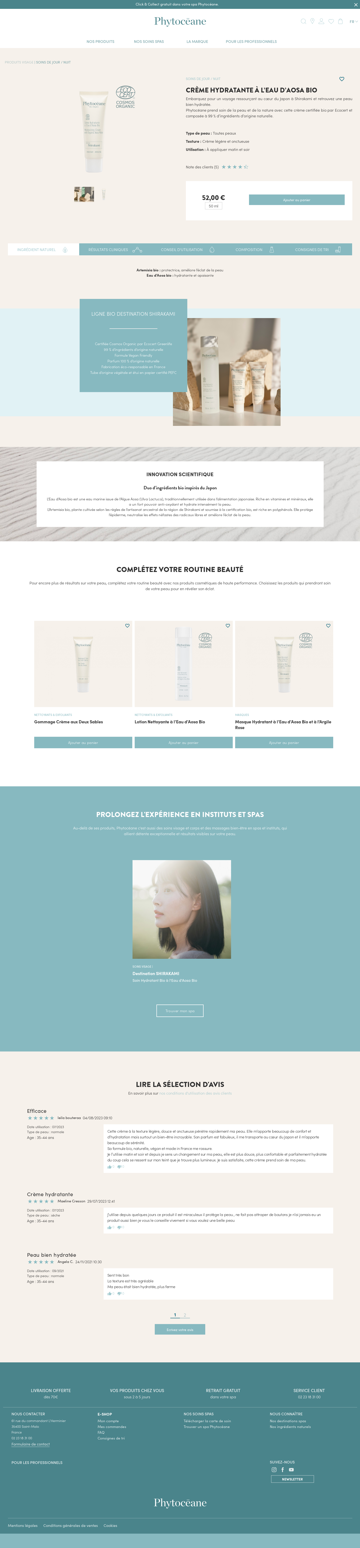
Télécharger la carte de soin (207, 1420)
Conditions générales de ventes (70, 1525)
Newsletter (292, 1479)
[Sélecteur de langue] (354, 21)
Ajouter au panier (83, 742)
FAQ (101, 1432)
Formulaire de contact (30, 1443)
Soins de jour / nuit (53, 62)
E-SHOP (105, 1414)
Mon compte (108, 1420)
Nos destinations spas (288, 1420)
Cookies (110, 1525)
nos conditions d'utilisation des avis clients (195, 1093)
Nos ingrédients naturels (290, 1426)
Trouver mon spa (180, 1010)
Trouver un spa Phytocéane (207, 1426)
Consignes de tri (111, 1438)
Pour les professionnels (36, 1462)
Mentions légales (23, 1525)
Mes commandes (112, 1426)
